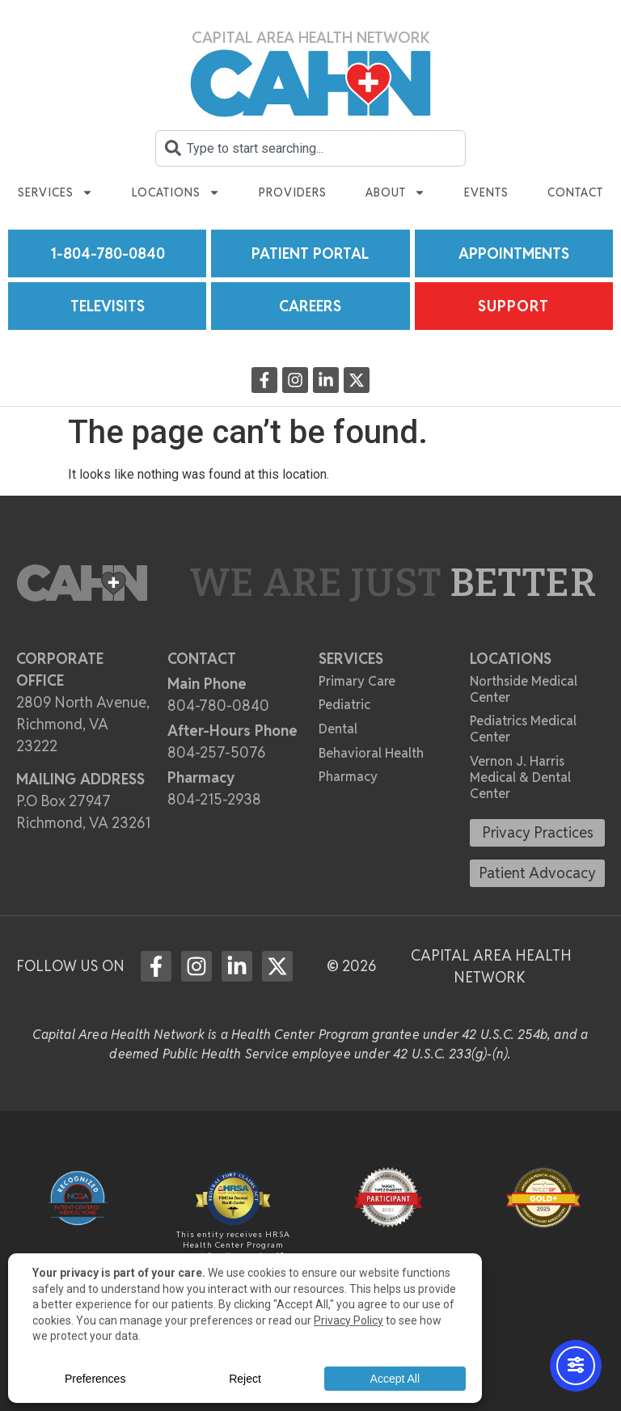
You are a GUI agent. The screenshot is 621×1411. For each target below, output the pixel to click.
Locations (176, 192)
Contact (575, 192)
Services (55, 192)
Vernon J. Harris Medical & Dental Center (520, 777)
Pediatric (344, 704)
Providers (293, 192)
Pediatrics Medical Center (523, 729)
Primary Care (357, 681)
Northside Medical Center (523, 689)
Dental (338, 728)
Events (486, 192)
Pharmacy (348, 776)
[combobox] (310, 148)
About (395, 192)
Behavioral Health (371, 753)
